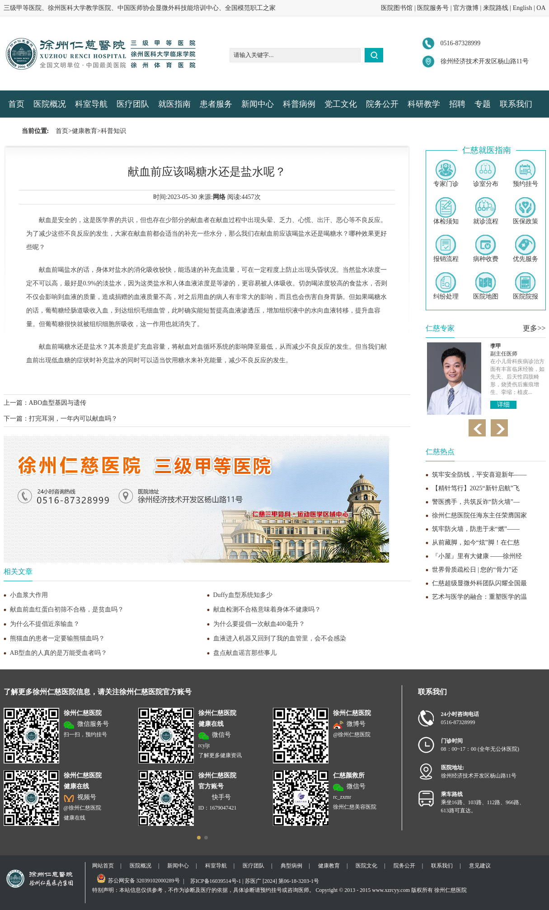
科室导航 (91, 104)
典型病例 (291, 866)
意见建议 (480, 866)
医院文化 (366, 866)
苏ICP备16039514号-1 (215, 881)
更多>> (534, 328)
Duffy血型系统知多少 (242, 595)
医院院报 (525, 286)
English (522, 8)
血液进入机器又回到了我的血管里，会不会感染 (279, 638)
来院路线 (495, 8)
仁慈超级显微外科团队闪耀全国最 (479, 583)
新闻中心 (257, 104)
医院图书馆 (397, 8)
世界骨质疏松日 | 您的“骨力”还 (475, 569)
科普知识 (113, 131)
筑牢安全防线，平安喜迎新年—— (479, 474)
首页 (16, 104)
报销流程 (446, 248)
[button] (199, 837)
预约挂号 (525, 173)
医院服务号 (433, 8)
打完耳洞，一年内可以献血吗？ (73, 418)
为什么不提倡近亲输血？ (45, 624)
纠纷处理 (446, 286)
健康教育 (84, 131)
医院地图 (485, 286)
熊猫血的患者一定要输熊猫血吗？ (57, 638)
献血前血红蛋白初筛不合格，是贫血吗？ (67, 609)
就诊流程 (485, 211)
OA (540, 8)
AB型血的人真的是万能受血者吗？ (58, 652)
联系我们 (516, 104)
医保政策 (525, 211)
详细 (503, 399)
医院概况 (49, 104)
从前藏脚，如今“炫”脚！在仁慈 (476, 542)
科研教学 (424, 104)
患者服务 (216, 104)
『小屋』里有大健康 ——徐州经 (477, 556)
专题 (482, 104)
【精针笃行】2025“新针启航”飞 (476, 488)
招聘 (457, 104)
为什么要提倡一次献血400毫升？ (259, 624)
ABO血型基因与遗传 (58, 402)
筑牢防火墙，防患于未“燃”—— (476, 529)
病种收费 (485, 248)
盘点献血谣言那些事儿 (245, 652)
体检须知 (446, 211)
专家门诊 (446, 173)
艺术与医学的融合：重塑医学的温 (479, 596)
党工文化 (340, 104)
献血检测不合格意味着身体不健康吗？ (267, 609)
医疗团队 (133, 104)
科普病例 (299, 104)
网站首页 (103, 866)
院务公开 (382, 104)
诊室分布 (485, 173)
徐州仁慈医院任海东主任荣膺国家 (479, 515)
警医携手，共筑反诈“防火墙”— (476, 501)
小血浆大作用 (29, 595)
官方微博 (466, 8)
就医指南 (174, 104)
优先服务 (525, 248)
